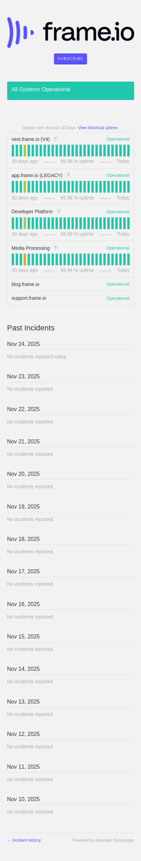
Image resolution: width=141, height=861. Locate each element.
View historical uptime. (98, 127)
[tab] (13, 150)
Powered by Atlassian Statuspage (103, 840)
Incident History (24, 840)
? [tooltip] (56, 139)
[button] (70, 58)
